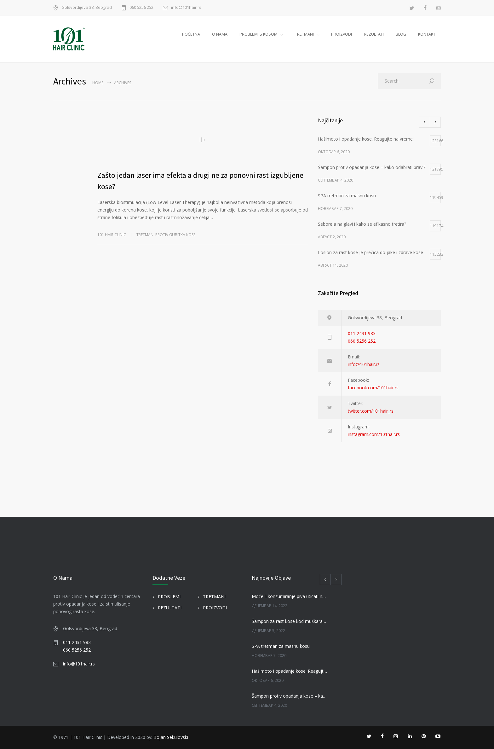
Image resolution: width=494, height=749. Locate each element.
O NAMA (219, 34)
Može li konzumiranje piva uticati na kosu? (290, 596)
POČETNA (191, 34)
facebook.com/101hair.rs (373, 388)
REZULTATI (374, 34)
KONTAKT (426, 34)
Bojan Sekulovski (170, 737)
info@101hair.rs (186, 7)
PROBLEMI (169, 597)
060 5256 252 (141, 7)
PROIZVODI (341, 34)
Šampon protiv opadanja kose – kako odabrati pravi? (290, 696)
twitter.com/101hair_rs (370, 411)
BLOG (401, 34)
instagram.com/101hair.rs (374, 434)
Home (97, 82)
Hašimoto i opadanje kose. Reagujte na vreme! (290, 671)
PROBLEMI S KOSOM (258, 34)
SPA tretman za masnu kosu (281, 646)
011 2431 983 (362, 333)
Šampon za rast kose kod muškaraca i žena (290, 621)
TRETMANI (304, 34)
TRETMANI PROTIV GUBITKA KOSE (165, 234)
